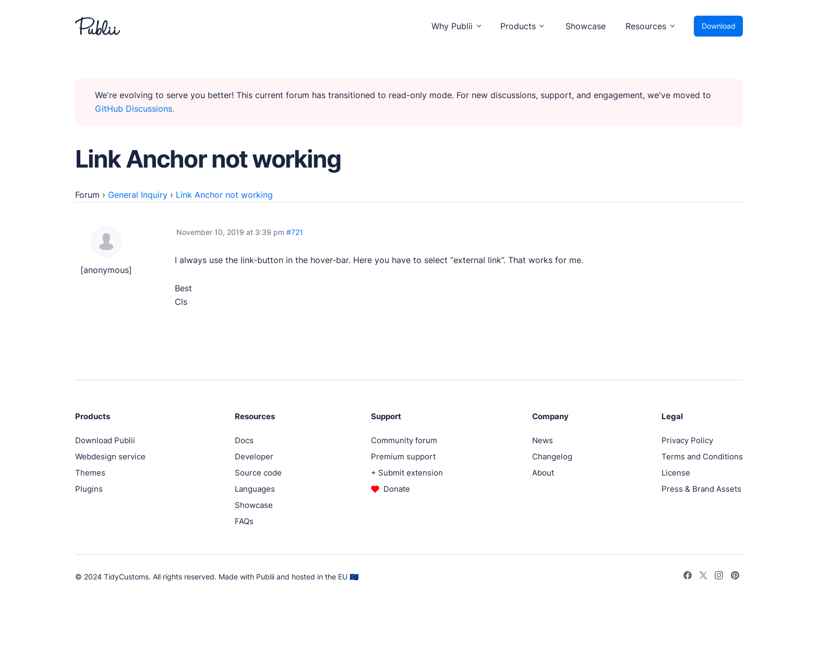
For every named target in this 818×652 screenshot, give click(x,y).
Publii (265, 576)
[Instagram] (719, 577)
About (543, 473)
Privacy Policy (687, 440)
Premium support (403, 456)
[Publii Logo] (97, 26)
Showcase (586, 26)
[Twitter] (703, 577)
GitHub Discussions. (134, 108)
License (675, 473)
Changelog (552, 456)
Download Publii (105, 440)
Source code (258, 473)
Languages (255, 489)
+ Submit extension (407, 473)
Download (719, 25)
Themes (90, 473)
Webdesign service (110, 456)
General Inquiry (137, 194)
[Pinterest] (735, 577)
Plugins (89, 489)
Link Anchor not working (224, 194)
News (542, 440)
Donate (396, 489)
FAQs (244, 521)
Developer (254, 456)
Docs (244, 440)
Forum (87, 194)
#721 (294, 232)
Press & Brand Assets (701, 489)
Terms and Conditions (702, 456)
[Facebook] (687, 577)
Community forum (404, 440)
